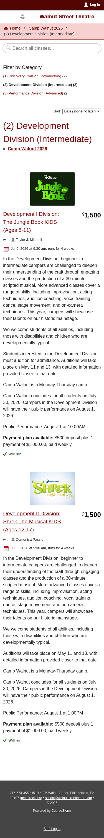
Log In (95, 5)
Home (15, 28)
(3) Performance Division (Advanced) (33, 93)
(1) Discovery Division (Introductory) (32, 76)
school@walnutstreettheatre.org (68, 798)
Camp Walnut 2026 (46, 28)
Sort (57, 111)
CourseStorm (61, 811)
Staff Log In (52, 829)
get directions (31, 798)
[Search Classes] (49, 48)
